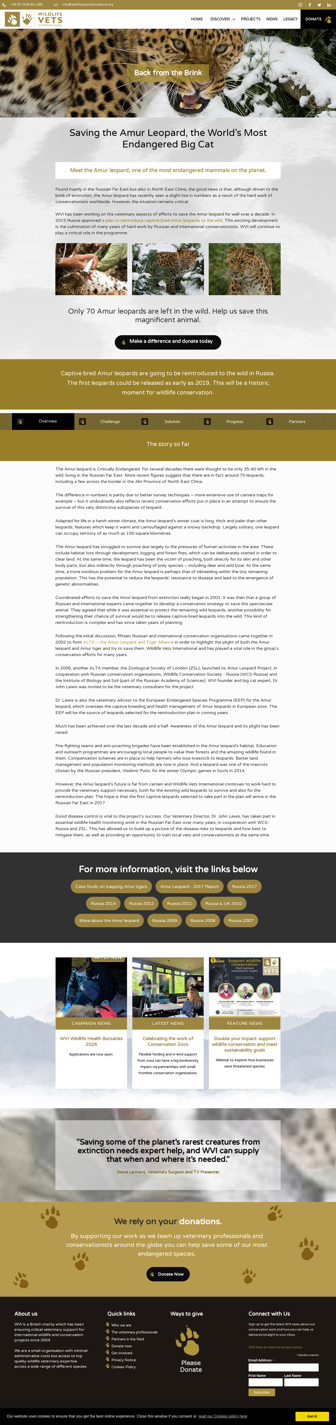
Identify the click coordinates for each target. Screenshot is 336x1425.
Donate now (121, 1346)
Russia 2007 (240, 920)
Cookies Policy (123, 1367)
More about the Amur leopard (109, 920)
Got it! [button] (312, 1416)
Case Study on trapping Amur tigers (111, 886)
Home (197, 19)
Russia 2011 (179, 903)
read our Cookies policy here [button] (222, 1416)
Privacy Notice (123, 1360)
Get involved (121, 1353)
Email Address (262, 1360)
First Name (257, 1376)
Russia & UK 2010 (223, 903)
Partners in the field (127, 1339)
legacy (290, 19)
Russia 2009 (164, 920)
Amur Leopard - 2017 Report (189, 886)
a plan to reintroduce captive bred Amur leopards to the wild (161, 220)
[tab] (43, 421)
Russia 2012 (141, 903)
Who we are (121, 1325)
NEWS (272, 19)
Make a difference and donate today (171, 341)
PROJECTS (251, 19)
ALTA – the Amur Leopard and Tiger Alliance (128, 642)
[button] (222, 19)
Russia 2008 (202, 920)
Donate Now (171, 1274)
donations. (200, 1222)
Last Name (292, 1376)
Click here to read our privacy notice (275, 1347)
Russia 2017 (244, 886)
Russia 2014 (103, 903)
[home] (33, 19)
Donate (313, 19)
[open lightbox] (91, 269)
